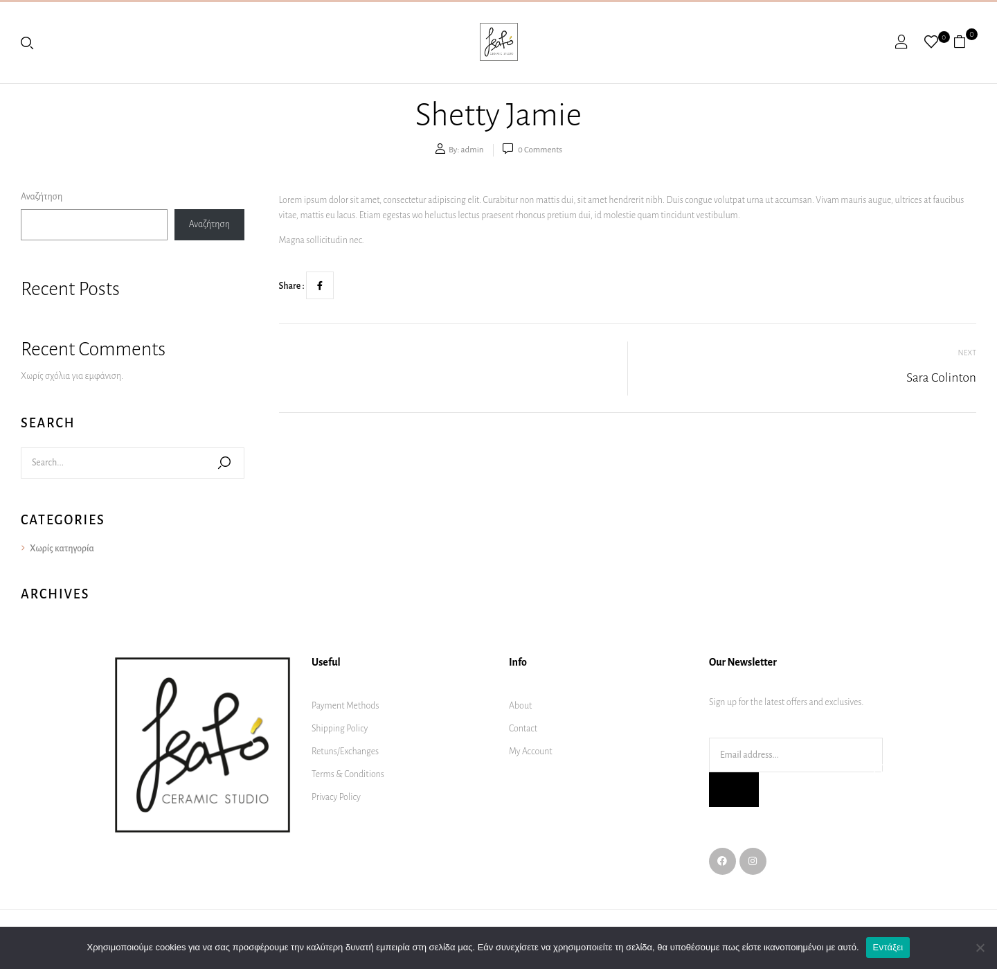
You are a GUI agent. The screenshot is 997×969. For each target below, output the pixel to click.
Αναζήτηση (41, 197)
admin (472, 149)
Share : (292, 286)
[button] (964, 41)
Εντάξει (888, 947)
